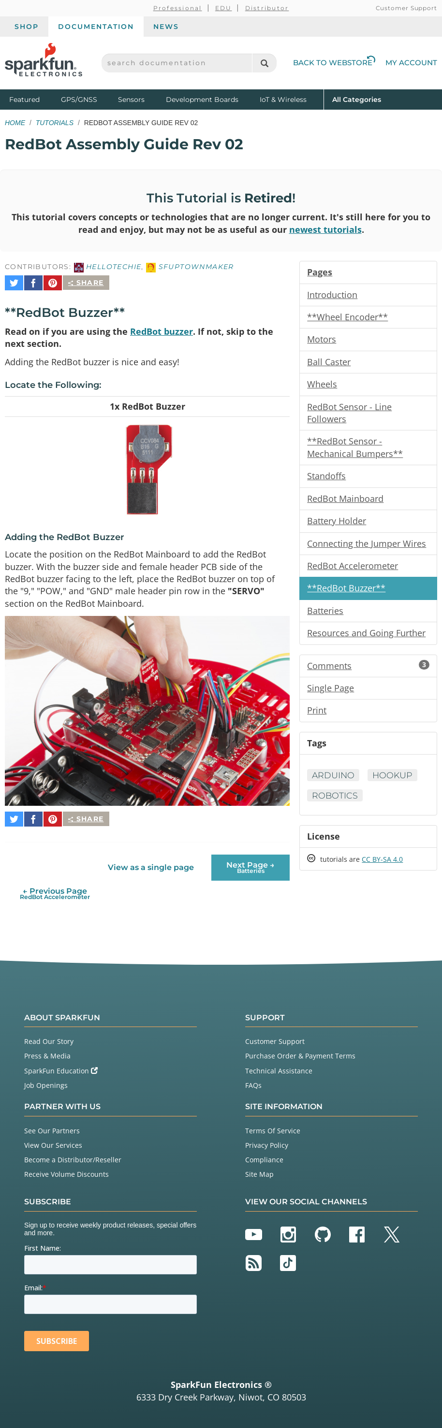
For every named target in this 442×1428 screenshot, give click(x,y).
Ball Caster (329, 364)
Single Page (330, 694)
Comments (368, 671)
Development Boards (202, 99)
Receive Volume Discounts (66, 1169)
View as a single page (151, 862)
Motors (321, 341)
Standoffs (326, 480)
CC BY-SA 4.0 (382, 867)
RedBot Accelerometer (352, 570)
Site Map (259, 1169)
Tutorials (55, 123)
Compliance (264, 1154)
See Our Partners (52, 1125)
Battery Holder (336, 525)
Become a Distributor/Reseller (72, 1154)
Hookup (394, 782)
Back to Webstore (334, 62)
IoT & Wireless (283, 99)
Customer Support (406, 8)
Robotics (335, 803)
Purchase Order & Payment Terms (300, 1051)
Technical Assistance (278, 1066)
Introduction (332, 295)
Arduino (333, 782)
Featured (33, 99)
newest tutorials (325, 230)
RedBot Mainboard (345, 502)
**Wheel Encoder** (347, 318)
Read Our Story (49, 1036)
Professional (177, 8)
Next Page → (250, 863)
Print (316, 717)
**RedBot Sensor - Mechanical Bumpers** (355, 451)
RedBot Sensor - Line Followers (349, 415)
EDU (223, 8)
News (166, 26)
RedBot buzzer (161, 328)
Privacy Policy (266, 1140)
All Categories (356, 99)
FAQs (253, 1080)
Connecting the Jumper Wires (366, 548)
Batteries (325, 616)
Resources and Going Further (366, 638)
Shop (27, 26)
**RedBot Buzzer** (346, 593)
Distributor (267, 8)
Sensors (131, 99)
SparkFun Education (61, 1066)
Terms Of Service (272, 1125)
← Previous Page (55, 889)
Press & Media (47, 1051)
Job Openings (46, 1080)
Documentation (96, 26)
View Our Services (53, 1140)
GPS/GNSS (79, 99)
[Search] (264, 63)
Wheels (322, 386)
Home (15, 123)
